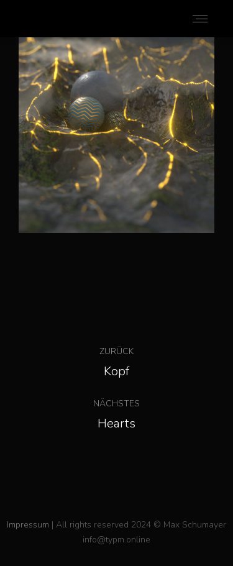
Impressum (28, 525)
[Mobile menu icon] (200, 19)
